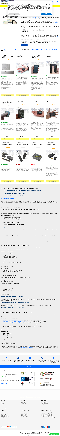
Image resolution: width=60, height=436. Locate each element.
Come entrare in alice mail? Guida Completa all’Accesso (49, 417)
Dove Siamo (2, 403)
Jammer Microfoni (23, 418)
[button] (57, 2)
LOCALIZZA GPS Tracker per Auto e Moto (22, 145)
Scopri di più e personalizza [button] (14, 14)
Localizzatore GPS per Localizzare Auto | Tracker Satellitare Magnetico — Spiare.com (36, 56)
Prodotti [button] (4, 5)
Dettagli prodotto (7, 95)
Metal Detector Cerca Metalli (5, 416)
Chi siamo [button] (55, 5)
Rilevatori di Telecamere (24, 414)
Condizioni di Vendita (24, 403)
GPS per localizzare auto (36, 17)
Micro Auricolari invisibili (24, 416)
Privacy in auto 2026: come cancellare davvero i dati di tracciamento (15, 321)
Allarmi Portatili (3, 418)
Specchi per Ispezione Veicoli (25, 417)
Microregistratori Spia (4, 415)
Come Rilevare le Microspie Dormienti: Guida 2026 (48, 418)
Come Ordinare (23, 402)
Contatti (2, 404)
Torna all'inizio (30, 366)
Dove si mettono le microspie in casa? (46, 413)
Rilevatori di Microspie (24, 413)
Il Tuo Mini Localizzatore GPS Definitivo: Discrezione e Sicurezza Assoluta (22, 56)
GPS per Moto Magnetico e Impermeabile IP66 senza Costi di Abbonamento (52, 56)
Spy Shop (6, 205)
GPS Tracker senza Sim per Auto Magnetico (52, 101)
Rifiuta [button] (43, 14)
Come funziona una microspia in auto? (46, 415)
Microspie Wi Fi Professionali (25, 412)
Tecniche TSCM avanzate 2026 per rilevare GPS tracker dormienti (15, 322)
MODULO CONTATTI (4, 383)
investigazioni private (52, 18)
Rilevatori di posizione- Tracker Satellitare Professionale (37, 145)
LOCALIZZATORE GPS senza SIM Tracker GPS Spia (37, 101)
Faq (21, 404)
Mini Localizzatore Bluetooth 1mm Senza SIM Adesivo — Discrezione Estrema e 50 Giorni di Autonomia (7, 56)
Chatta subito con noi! (54, 434)
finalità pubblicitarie (18, 8)
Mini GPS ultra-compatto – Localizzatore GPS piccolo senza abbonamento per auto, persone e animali (7, 102)
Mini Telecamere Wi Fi (24, 415)
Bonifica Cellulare (43, 404)
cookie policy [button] (38, 5)
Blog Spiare (2, 405)
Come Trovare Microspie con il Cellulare (46, 414)
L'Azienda (2, 402)
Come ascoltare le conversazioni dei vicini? (47, 416)
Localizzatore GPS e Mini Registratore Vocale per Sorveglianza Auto (51, 145)
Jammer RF (2, 417)
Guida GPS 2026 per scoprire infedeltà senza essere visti (13, 320)
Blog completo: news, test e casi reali (9, 323)
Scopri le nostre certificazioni (7, 198)
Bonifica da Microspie (44, 402)
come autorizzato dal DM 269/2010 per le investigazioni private (42, 20)
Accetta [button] (49, 14)
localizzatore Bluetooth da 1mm (27, 347)
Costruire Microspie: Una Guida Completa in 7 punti (48, 412)
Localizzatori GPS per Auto (5, 413)
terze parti (22, 6)
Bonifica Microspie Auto (44, 403)
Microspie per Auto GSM (4, 412)
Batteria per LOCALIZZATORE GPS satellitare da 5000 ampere (22, 101)
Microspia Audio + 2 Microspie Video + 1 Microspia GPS (7, 145)
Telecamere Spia (3, 414)
